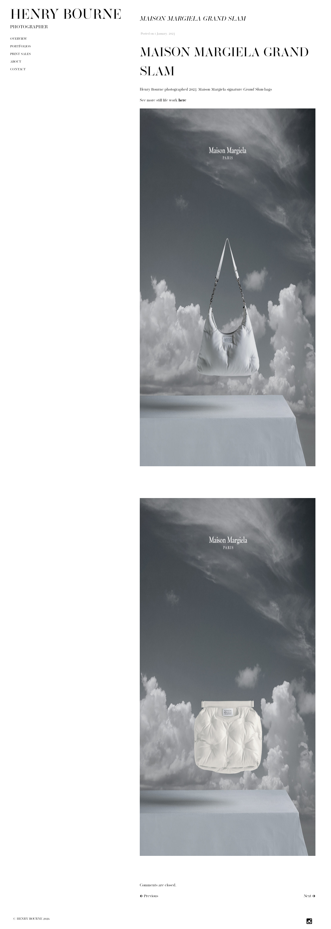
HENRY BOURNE (66, 15)
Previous (151, 896)
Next (307, 896)
